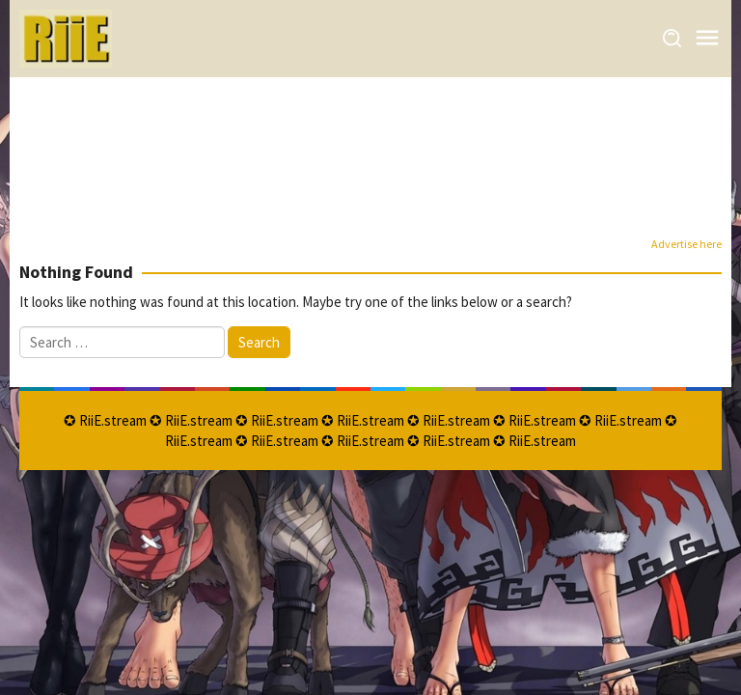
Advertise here (686, 243)
